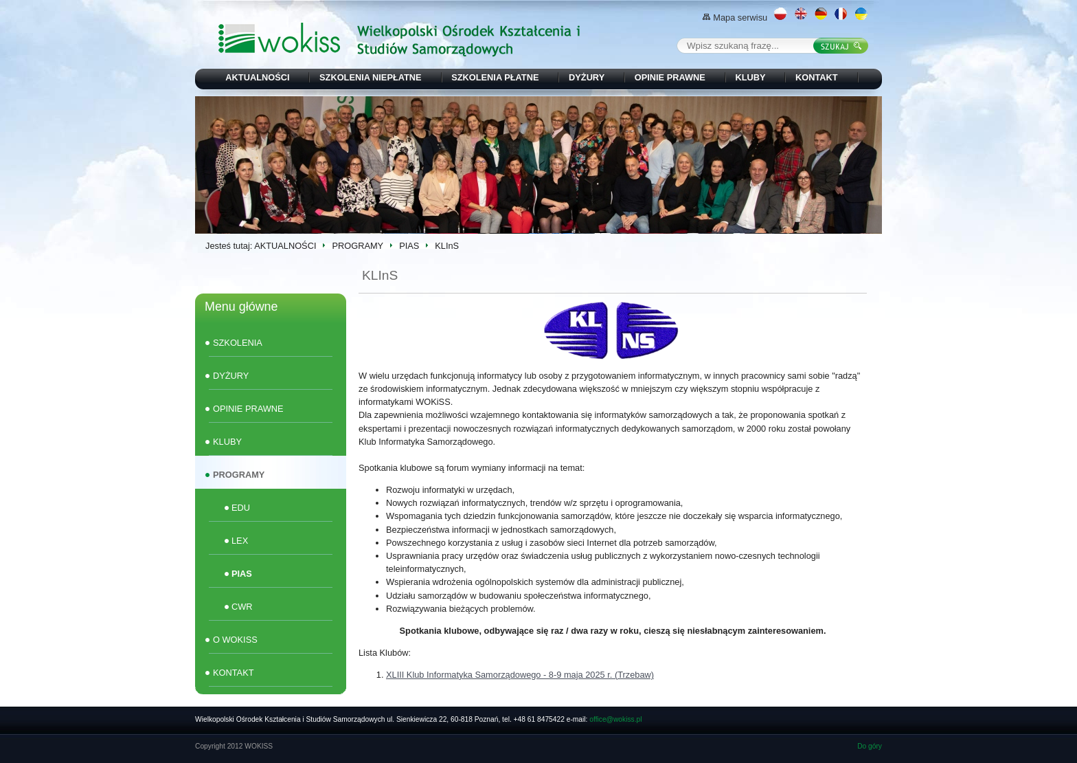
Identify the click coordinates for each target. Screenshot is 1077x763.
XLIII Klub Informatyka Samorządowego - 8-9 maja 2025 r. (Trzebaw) (520, 675)
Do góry (869, 746)
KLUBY (750, 77)
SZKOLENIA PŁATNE (494, 77)
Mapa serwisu (735, 17)
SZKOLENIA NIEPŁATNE (370, 77)
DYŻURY (586, 77)
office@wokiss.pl (615, 719)
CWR (242, 606)
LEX (239, 540)
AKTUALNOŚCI (257, 77)
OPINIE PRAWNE (670, 77)
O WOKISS (235, 639)
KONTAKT (816, 77)
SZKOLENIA (237, 343)
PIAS (409, 246)
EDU (240, 507)
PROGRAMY (357, 246)
